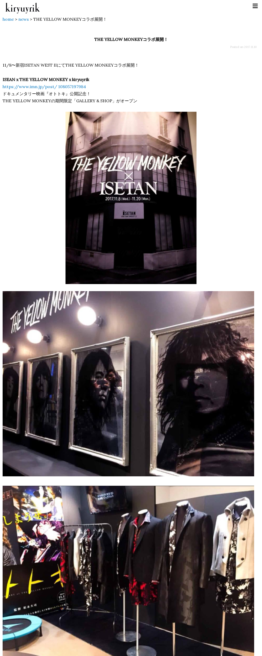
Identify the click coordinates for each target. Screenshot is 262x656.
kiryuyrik (22, 6)
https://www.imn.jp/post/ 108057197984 (44, 86)
